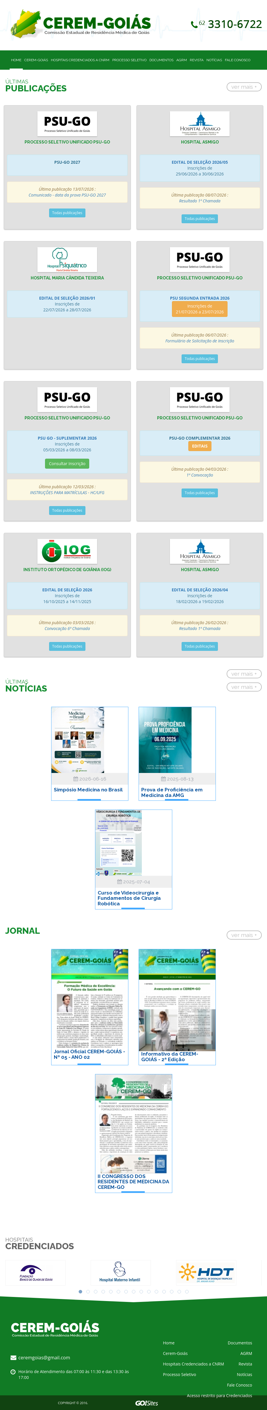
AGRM (181, 60)
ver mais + (244, 86)
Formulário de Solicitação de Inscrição (199, 341)
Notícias (214, 60)
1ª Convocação (200, 475)
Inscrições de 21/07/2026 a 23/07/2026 (200, 309)
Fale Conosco (237, 60)
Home (16, 60)
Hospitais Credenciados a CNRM (80, 60)
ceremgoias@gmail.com (44, 1357)
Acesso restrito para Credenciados (219, 1395)
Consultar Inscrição (67, 463)
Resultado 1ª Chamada (200, 201)
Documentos (161, 60)
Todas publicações (67, 212)
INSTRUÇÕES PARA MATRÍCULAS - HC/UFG (67, 492)
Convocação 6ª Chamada (67, 628)
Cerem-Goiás (36, 60)
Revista (197, 60)
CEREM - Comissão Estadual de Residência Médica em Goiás (86, 24)
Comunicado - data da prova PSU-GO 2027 (67, 195)
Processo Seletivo (129, 60)
